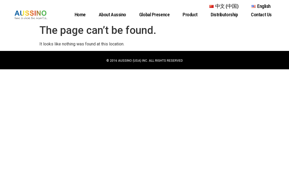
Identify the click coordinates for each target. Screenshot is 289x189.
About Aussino (112, 15)
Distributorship (224, 15)
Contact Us (261, 15)
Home (80, 15)
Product (190, 15)
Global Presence (154, 15)
